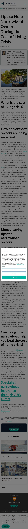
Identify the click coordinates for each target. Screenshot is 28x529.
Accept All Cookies (14, 277)
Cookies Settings (14, 269)
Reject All (14, 273)
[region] (14, 264)
